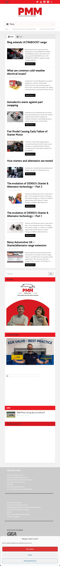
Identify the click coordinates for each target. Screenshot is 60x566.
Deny (30, 555)
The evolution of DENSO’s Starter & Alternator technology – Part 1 (27, 214)
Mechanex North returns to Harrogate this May (27, 29)
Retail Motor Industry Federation (15, 487)
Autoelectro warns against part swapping (25, 103)
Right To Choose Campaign (14, 502)
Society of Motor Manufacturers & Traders (18, 509)
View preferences (30, 561)
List (19, 36)
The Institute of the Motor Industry (16, 482)
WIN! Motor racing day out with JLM (31, 413)
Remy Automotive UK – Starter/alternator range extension (26, 244)
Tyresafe (9, 512)
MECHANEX (10, 484)
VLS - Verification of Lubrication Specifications (19, 489)
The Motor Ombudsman (13, 517)
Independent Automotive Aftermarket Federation (20, 480)
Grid (10, 36)
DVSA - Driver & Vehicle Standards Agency (18, 514)
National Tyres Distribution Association (17, 505)
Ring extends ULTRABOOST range (27, 42)
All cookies (30, 549)
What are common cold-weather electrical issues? (26, 72)
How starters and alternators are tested (30, 160)
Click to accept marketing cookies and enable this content (30, 351)
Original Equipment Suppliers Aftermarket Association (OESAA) (24, 507)
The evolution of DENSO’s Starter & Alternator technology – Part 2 (27, 185)
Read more (30, 64)
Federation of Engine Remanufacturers (17, 477)
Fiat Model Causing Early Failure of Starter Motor (27, 133)
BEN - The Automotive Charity (15, 475)
